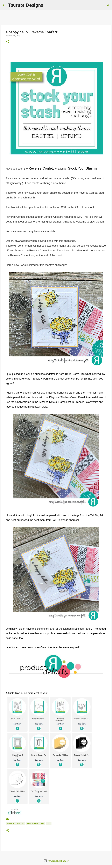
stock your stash (35, 823)
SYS (48, 823)
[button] (7, 42)
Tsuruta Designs (25, 5)
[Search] (47, 5)
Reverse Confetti (15, 823)
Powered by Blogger (56, 861)
